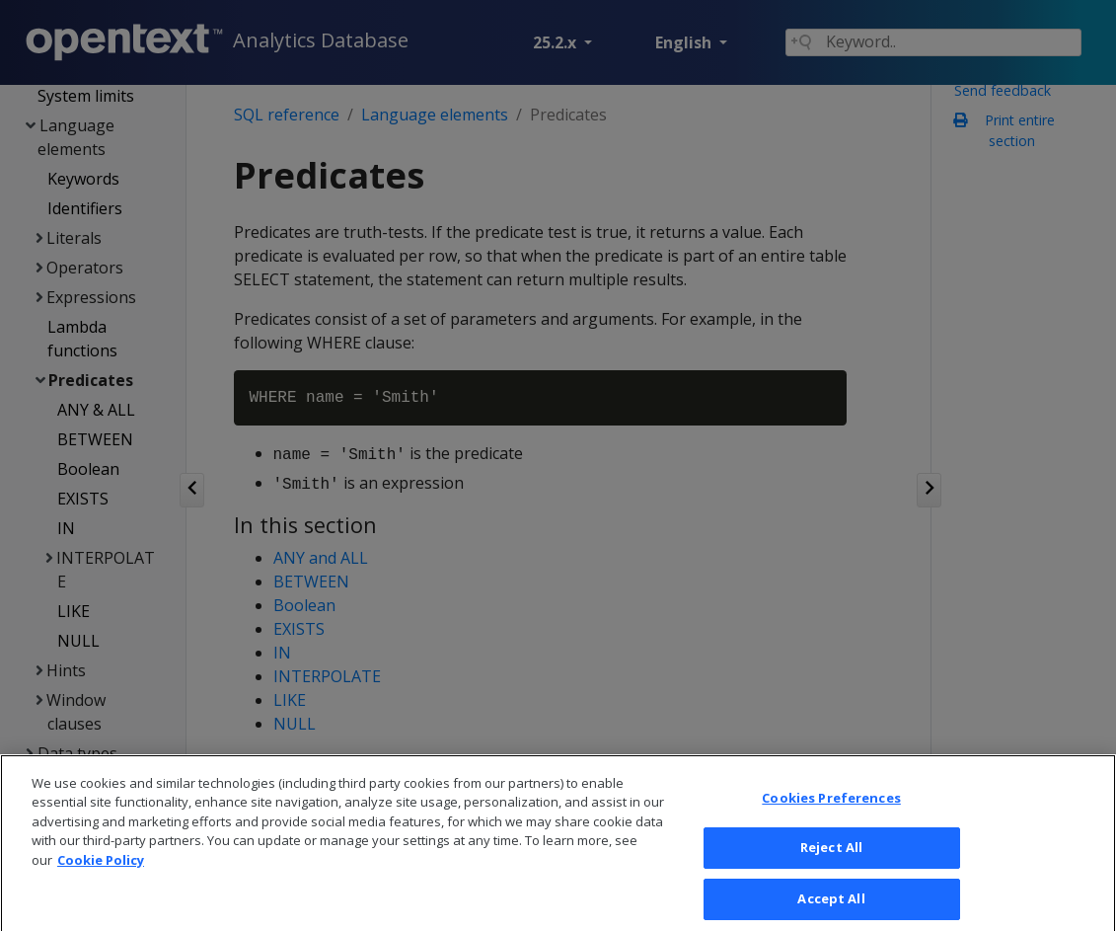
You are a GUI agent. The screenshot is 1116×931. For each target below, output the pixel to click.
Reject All (831, 862)
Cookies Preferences (831, 811)
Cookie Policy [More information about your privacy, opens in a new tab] (100, 874)
